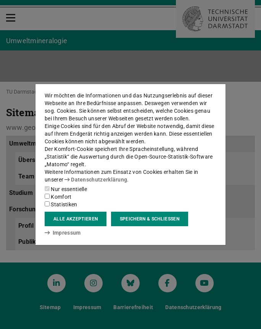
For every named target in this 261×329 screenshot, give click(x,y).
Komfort (58, 197)
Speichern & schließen (149, 219)
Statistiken (61, 204)
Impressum (63, 233)
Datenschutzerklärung (95, 180)
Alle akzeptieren (75, 219)
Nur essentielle (66, 189)
